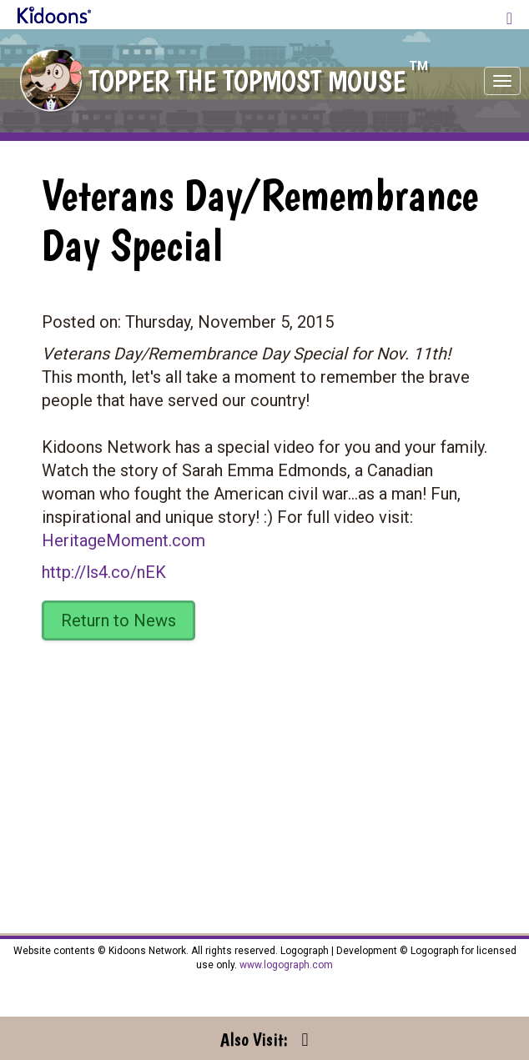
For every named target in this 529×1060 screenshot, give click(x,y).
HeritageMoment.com (123, 540)
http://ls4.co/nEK (104, 572)
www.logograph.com (285, 965)
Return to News (118, 620)
